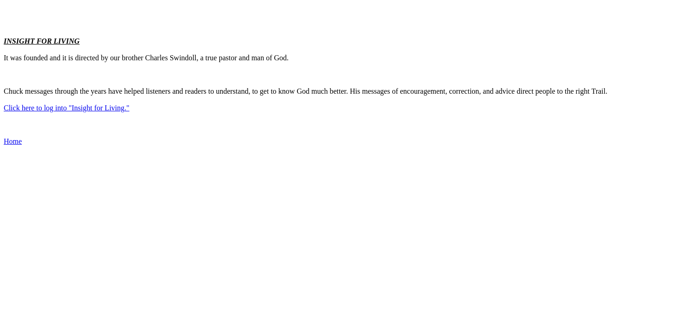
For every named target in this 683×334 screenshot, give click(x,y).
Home (13, 141)
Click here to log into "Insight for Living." (66, 108)
